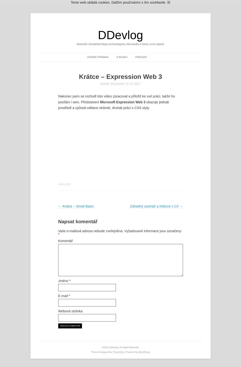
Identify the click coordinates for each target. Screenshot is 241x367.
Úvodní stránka (97, 57)
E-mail (64, 296)
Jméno (64, 281)
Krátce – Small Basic (76, 206)
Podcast (141, 57)
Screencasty (117, 83)
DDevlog (120, 35)
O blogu (122, 57)
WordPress (144, 352)
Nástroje (104, 83)
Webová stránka (70, 311)
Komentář (65, 241)
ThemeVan (118, 352)
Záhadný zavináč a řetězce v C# (156, 206)
